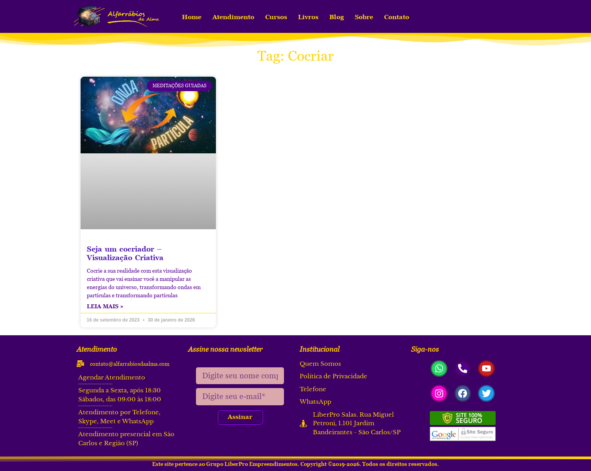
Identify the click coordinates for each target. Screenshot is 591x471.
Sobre (364, 16)
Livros (308, 16)
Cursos (276, 16)
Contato (396, 16)
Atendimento (233, 16)
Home (191, 16)
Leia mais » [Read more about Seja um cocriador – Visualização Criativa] (105, 306)
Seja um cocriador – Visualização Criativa (125, 253)
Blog (336, 16)
